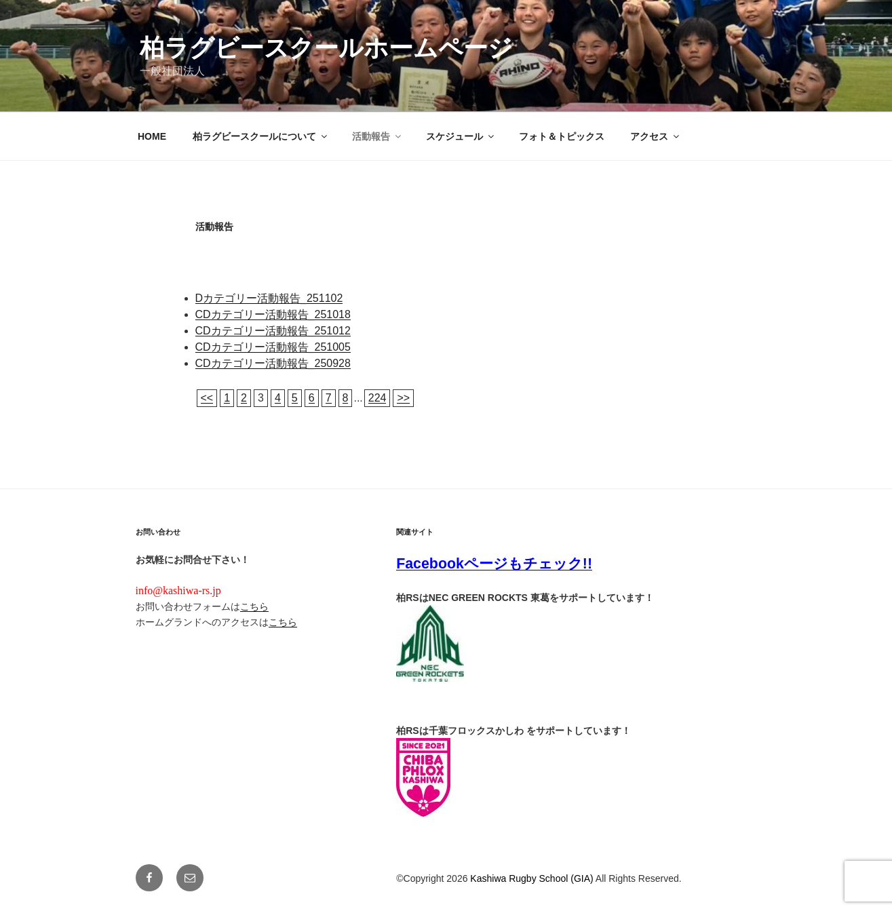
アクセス (655, 136)
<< (207, 398)
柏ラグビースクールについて (261, 136)
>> (403, 398)
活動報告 (377, 136)
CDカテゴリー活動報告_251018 (273, 314)
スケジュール (461, 136)
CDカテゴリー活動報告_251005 (273, 347)
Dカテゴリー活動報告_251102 (269, 298)
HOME (152, 136)
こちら (254, 606)
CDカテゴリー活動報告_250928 (273, 363)
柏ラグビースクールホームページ (326, 48)
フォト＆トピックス (561, 136)
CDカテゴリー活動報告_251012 (273, 330)
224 (377, 398)
